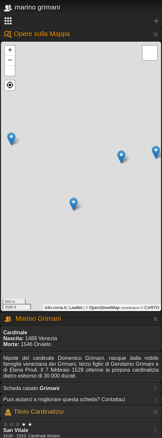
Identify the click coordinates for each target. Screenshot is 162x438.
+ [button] (10, 50)
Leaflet (76, 307)
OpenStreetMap (104, 307)
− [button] (10, 61)
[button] (10, 85)
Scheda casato (31, 388)
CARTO (151, 307)
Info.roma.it (56, 307)
